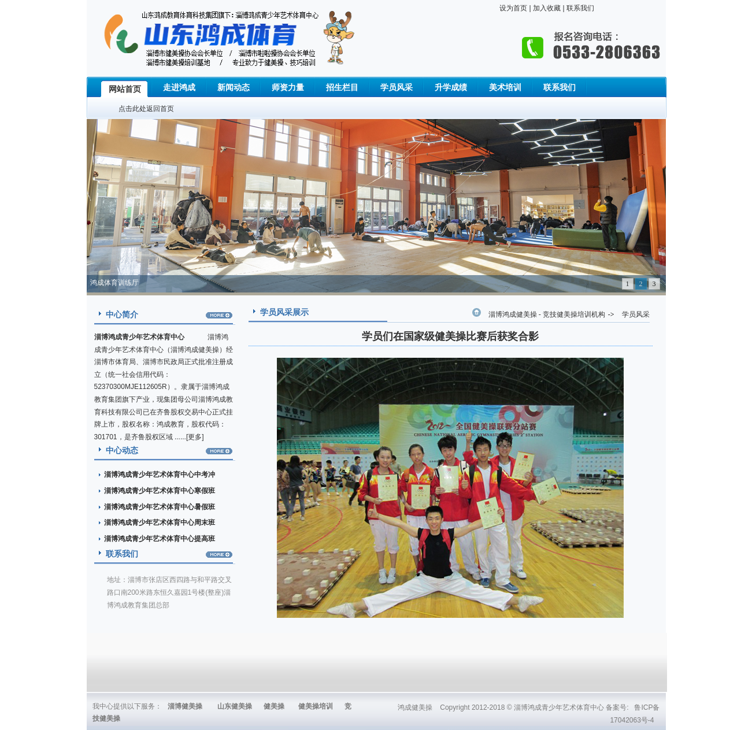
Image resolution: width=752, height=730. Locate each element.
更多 (195, 437)
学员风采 (636, 314)
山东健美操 (234, 706)
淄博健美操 (185, 706)
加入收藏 (546, 8)
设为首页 (513, 8)
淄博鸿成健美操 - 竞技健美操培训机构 (546, 314)
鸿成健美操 (415, 707)
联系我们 (579, 8)
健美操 (274, 706)
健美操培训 (315, 706)
